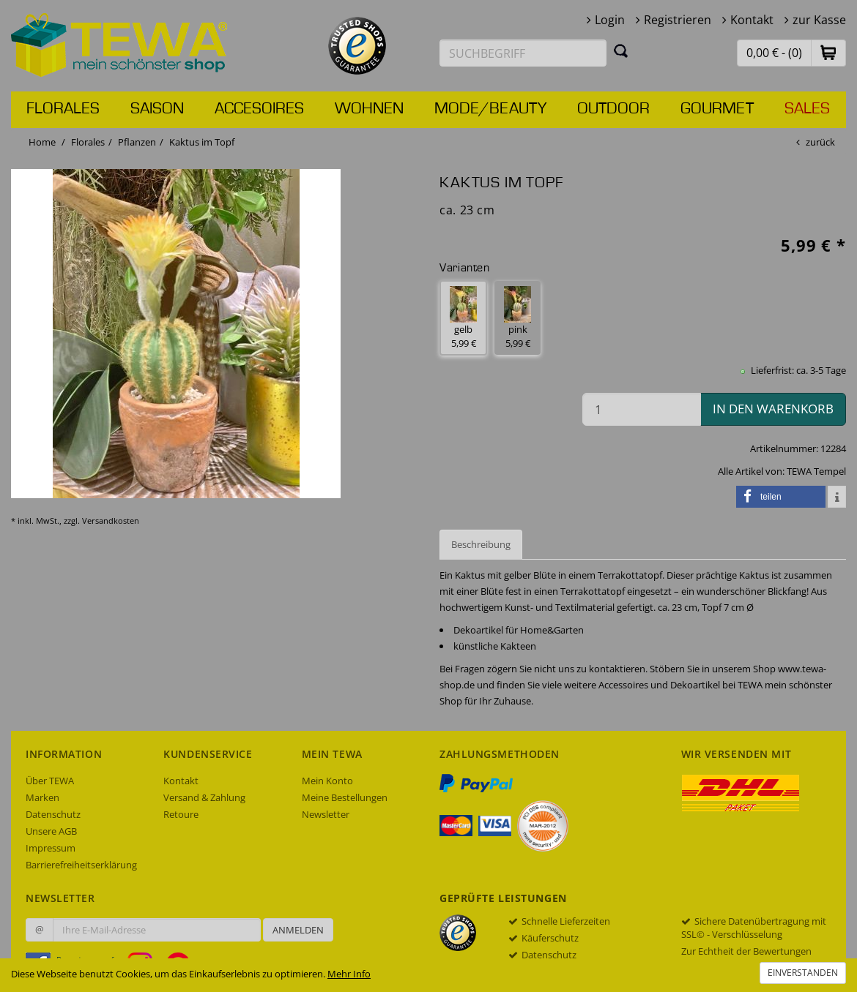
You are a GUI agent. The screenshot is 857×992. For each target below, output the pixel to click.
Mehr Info (349, 973)
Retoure (181, 814)
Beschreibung (481, 544)
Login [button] (610, 20)
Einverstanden (803, 972)
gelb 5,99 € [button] (463, 318)
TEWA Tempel (816, 471)
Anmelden (298, 929)
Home (42, 142)
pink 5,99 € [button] (517, 318)
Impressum (50, 847)
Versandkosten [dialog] (110, 520)
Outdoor (613, 109)
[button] (828, 52)
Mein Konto (327, 780)
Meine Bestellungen (344, 797)
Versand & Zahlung (204, 797)
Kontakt (751, 20)
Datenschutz (53, 814)
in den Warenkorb (773, 408)
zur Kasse (819, 20)
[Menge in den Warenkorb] (641, 409)
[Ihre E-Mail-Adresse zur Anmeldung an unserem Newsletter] (157, 930)
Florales (63, 109)
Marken (42, 797)
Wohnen (369, 109)
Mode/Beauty (490, 109)
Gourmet (717, 109)
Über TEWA (50, 780)
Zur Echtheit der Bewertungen (746, 951)
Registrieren (677, 20)
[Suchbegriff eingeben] (522, 53)
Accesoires (259, 109)
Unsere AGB (51, 831)
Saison (157, 109)
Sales (807, 109)
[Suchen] (621, 50)
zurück (820, 142)
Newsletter (325, 814)
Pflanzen (137, 142)
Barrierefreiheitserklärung (81, 864)
